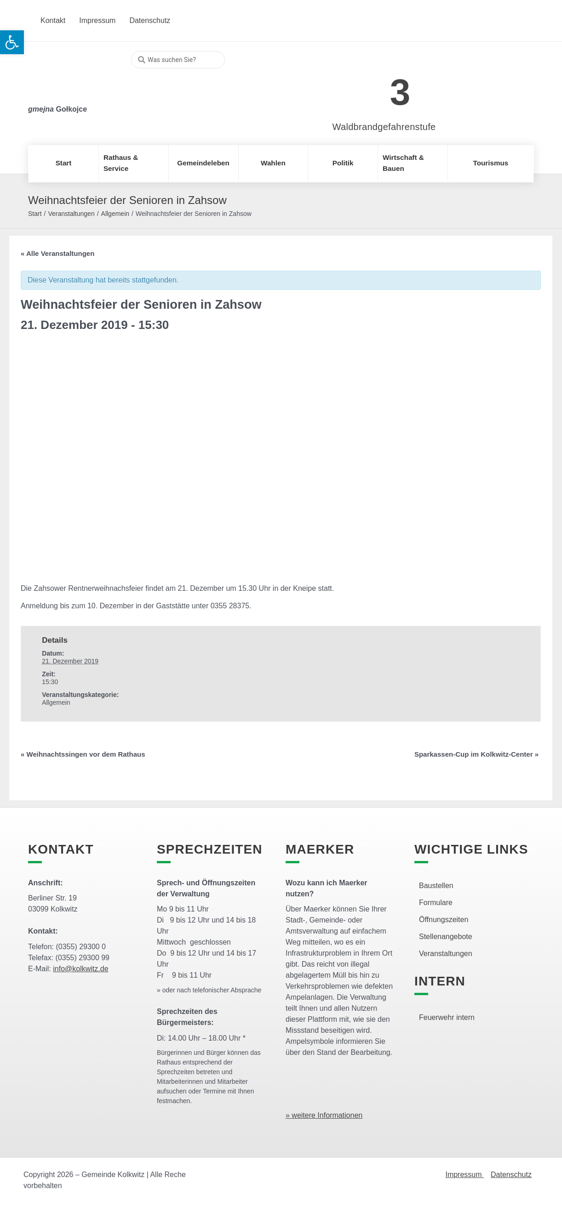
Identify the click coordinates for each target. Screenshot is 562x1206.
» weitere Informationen (324, 1115)
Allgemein (115, 213)
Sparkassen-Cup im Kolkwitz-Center (476, 754)
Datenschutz (511, 1174)
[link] (370, 87)
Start (35, 213)
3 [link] (400, 92)
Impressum (464, 1174)
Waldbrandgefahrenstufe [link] (384, 127)
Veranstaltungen (71, 213)
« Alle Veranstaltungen (57, 253)
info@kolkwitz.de (80, 969)
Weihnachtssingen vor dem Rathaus (83, 754)
